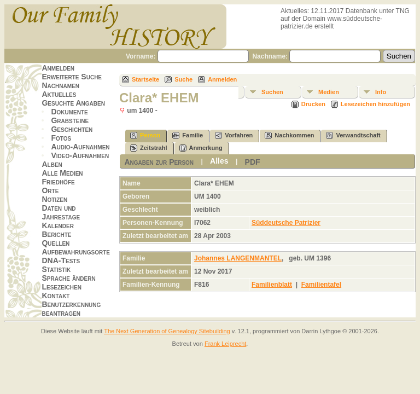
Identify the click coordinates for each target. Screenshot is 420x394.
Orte (50, 190)
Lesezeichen (61, 286)
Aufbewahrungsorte (76, 251)
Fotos (61, 138)
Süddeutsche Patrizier (286, 223)
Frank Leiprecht (225, 343)
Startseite (145, 79)
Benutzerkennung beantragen (71, 308)
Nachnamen (60, 85)
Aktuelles (59, 94)
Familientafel (321, 284)
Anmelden (58, 67)
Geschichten (71, 129)
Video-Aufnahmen (80, 155)
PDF (252, 162)
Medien (328, 92)
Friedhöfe (58, 181)
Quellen (55, 243)
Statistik (56, 269)
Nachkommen (289, 135)
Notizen (54, 199)
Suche (183, 79)
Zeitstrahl (148, 148)
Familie (187, 135)
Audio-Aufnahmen (80, 146)
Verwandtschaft (353, 135)
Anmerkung (201, 148)
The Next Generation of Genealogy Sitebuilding (167, 331)
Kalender (57, 225)
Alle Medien (62, 173)
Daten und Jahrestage (61, 212)
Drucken (313, 104)
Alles (219, 161)
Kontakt (55, 295)
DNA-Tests (61, 260)
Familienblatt (272, 284)
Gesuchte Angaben (73, 103)
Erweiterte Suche (72, 76)
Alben (52, 164)
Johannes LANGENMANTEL (238, 258)
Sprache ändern (68, 278)
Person (145, 135)
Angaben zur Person (159, 162)
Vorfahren (234, 135)
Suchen (272, 92)
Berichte (56, 234)
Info (380, 92)
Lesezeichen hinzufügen (375, 104)
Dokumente (69, 111)
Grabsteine (70, 120)
